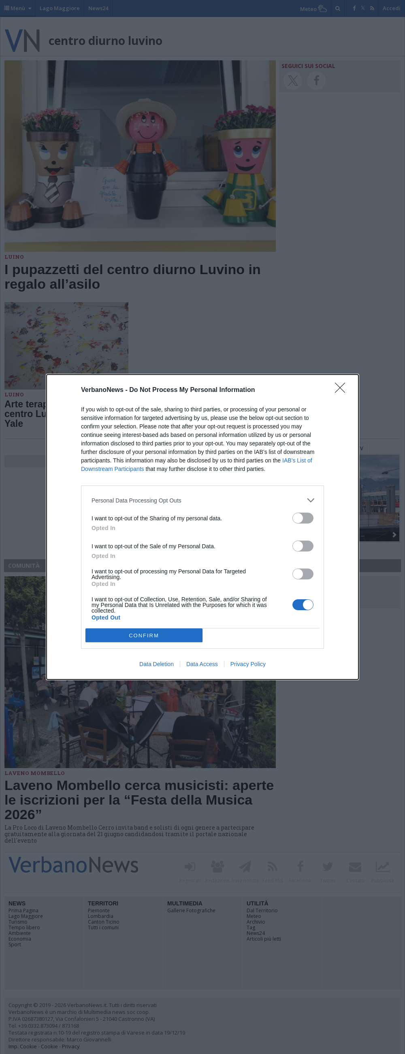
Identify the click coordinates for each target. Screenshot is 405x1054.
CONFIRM (144, 635)
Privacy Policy (248, 664)
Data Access (202, 664)
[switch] (302, 518)
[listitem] (202, 500)
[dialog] (202, 527)
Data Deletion (156, 664)
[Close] (342, 390)
